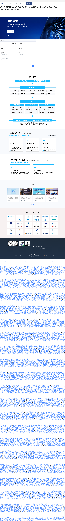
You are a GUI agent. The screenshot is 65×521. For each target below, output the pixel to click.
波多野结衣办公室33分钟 (42, 374)
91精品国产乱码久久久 (5, 377)
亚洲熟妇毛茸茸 (37, 285)
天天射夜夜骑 (35, 419)
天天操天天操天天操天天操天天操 (9, 397)
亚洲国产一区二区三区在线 (54, 296)
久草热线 (6, 493)
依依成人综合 (14, 322)
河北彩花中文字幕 (7, 466)
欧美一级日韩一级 (4, 295)
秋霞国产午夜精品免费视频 (15, 310)
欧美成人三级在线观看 (7, 465)
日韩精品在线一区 (11, 372)
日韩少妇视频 (53, 318)
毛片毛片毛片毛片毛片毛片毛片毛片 (59, 364)
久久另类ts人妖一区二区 (52, 295)
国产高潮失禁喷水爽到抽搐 (48, 406)
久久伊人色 (5, 396)
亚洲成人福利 (52, 300)
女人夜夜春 (24, 344)
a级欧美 (29, 386)
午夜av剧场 (54, 293)
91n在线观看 (13, 483)
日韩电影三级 (56, 339)
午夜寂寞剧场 (61, 361)
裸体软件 (60, 433)
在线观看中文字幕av (37, 390)
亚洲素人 (12, 446)
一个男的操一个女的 (26, 481)
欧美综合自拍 (16, 309)
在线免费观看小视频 (16, 338)
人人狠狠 (41, 296)
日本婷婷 (40, 492)
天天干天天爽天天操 (8, 286)
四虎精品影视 (24, 292)
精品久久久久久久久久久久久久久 (33, 283)
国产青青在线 (24, 486)
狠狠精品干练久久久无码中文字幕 (18, 307)
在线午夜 (26, 332)
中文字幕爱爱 (26, 293)
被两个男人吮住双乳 (37, 359)
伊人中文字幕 (9, 275)
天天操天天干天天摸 (48, 323)
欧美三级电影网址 (32, 487)
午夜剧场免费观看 (34, 358)
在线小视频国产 (62, 437)
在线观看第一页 (29, 363)
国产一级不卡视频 (56, 269)
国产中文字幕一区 (61, 360)
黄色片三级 (58, 295)
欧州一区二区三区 (33, 409)
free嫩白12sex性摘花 (26, 285)
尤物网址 (48, 471)
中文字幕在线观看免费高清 (53, 268)
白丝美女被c (24, 290)
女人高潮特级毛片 (52, 417)
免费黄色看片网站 (42, 265)
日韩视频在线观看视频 (27, 475)
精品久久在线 (33, 284)
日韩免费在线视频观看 (8, 384)
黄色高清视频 (55, 432)
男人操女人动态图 (7, 346)
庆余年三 (32, 511)
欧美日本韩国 (15, 295)
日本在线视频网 (43, 325)
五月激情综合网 (16, 392)
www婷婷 (3, 385)
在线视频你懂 (51, 278)
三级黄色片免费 (22, 355)
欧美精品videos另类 (8, 265)
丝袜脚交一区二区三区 (39, 445)
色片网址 (50, 326)
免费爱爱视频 (47, 301)
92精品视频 (35, 302)
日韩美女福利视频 (6, 293)
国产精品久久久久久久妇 (39, 366)
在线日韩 (39, 419)
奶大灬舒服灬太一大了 (15, 414)
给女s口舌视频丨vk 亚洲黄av (9, 393)
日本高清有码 (49, 507)
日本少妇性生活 (28, 324)
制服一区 (9, 345)
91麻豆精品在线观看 (4, 416)
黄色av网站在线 (29, 374)
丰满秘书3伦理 (41, 323)
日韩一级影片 (31, 478)
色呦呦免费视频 (11, 416)
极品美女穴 (32, 291)
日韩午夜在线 (51, 312)
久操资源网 (61, 349)
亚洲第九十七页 (22, 343)
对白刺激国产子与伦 (7, 350)
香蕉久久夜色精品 (26, 360)
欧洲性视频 (53, 447)
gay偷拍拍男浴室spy (33, 389)
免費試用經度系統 (12, 31)
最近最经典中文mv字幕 (9, 403)
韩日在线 (23, 275)
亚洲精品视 (27, 355)
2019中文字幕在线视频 (61, 374)
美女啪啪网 (59, 350)
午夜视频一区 (42, 478)
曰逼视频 (2, 315)
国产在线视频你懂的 (30, 506)
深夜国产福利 (49, 305)
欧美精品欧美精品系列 (17, 315)
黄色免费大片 (62, 327)
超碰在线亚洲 (25, 452)
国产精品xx (29, 507)
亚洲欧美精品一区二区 (51, 290)
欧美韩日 (9, 457)
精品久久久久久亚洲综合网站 (39, 407)
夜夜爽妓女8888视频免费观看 (24, 388)
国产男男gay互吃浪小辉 (16, 283)
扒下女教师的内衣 (16, 428)
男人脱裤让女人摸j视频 (49, 285)
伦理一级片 (26, 416)
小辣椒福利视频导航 (53, 301)
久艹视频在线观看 (41, 279)
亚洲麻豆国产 (25, 281)
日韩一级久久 (36, 376)
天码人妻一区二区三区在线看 (25, 391)
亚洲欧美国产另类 (44, 454)
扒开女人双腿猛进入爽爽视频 (44, 351)
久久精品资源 (9, 469)
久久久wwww (2, 403)
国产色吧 (31, 454)
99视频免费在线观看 (3, 297)
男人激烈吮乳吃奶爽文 (43, 324)
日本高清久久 (48, 317)
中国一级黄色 (5, 280)
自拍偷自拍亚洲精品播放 (5, 330)
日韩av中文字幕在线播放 (10, 277)
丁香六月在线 (44, 280)
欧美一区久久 (16, 343)
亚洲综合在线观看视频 (57, 462)
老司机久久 (32, 304)
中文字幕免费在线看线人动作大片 (33, 491)
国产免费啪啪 (12, 441)
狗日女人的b (5, 445)
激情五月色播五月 (61, 352)
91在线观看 (41, 269)
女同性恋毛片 (31, 273)
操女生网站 (14, 458)
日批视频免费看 (28, 346)
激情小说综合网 (39, 341)
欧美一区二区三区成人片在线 (47, 483)
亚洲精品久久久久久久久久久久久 (43, 416)
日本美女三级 (21, 320)
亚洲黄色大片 (42, 380)
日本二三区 (28, 311)
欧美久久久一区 (61, 410)
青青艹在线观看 (43, 331)
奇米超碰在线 (9, 266)
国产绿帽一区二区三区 (31, 337)
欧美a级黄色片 (61, 296)
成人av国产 (42, 354)
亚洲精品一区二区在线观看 (7, 429)
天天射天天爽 (51, 322)
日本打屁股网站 (61, 366)
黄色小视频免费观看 (40, 320)
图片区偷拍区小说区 (6, 291)
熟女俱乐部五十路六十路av (45, 275)
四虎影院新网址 (33, 384)
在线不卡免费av (11, 312)
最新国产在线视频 (25, 415)
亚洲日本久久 (42, 465)
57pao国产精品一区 (18, 292)
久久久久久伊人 (40, 475)
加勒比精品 (50, 328)
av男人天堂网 (34, 438)
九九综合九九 (11, 323)
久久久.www (29, 335)
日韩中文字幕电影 (18, 375)
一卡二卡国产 (32, 366)
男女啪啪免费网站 (57, 396)
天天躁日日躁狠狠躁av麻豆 (41, 381)
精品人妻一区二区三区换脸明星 (43, 328)
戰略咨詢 (20, 3)
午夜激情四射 (39, 326)
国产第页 (31, 310)
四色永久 (18, 367)
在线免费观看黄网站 (4, 376)
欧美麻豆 (18, 324)
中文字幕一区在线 (35, 451)
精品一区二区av (46, 302)
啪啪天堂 (29, 446)
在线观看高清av (34, 498)
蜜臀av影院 (55, 315)
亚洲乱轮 (18, 294)
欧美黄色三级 (2, 373)
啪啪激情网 (11, 421)
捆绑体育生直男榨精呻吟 (21, 445)
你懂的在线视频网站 (40, 298)
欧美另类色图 (37, 469)
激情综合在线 (41, 287)
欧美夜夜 (4, 366)
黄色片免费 (51, 416)
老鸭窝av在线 (3, 271)
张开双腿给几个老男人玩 (56, 326)
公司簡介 (50, 0)
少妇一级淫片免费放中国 (45, 264)
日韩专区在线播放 (7, 389)
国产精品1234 (33, 330)
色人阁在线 (16, 278)
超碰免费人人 (44, 471)
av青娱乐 (63, 358)
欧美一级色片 (52, 275)
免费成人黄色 (53, 314)
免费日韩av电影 (62, 453)
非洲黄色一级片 (3, 272)
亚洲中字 (46, 335)
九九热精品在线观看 (23, 336)
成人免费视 (63, 271)
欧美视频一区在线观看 (15, 481)
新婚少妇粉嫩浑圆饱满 (17, 318)
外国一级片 (22, 472)
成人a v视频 (50, 499)
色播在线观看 (30, 464)
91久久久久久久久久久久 (57, 320)
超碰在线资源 (18, 353)
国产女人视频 (10, 376)
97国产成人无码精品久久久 (5, 296)
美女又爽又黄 (54, 291)
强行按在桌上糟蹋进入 (59, 334)
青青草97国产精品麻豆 (24, 393)
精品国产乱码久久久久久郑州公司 (59, 399)
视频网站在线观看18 (47, 314)
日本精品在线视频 (14, 349)
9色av (26, 372)
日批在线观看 (16, 359)
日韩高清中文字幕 (51, 397)
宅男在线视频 (20, 436)
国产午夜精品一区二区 (10, 290)
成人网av (56, 275)
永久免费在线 (43, 285)
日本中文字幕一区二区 (37, 506)
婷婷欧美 (63, 504)
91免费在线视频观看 (39, 347)
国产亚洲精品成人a (44, 297)
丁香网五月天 (21, 475)
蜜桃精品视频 (5, 324)
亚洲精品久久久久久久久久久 (13, 351)
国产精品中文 (58, 470)
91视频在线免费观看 (61, 301)
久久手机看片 (45, 401)
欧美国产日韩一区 (17, 421)
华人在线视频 (45, 353)
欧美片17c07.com (46, 299)
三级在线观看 (37, 387)
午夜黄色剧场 (28, 280)
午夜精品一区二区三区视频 (5, 333)
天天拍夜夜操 (51, 299)
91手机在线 (50, 505)
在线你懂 (44, 429)
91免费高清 (41, 434)
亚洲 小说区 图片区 (21, 293)
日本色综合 (53, 378)
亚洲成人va (35, 495)
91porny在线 (30, 503)
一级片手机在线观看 (3, 424)
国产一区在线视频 (52, 504)
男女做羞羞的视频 (20, 284)
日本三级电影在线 (37, 273)
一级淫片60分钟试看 (23, 405)
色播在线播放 (27, 492)
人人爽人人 (45, 344)
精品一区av (17, 405)
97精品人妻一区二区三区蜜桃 (46, 282)
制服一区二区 (26, 444)
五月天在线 (55, 386)
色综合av (50, 293)
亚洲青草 (21, 509)
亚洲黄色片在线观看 (3, 449)
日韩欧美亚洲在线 (14, 438)
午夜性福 (26, 487)
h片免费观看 (12, 390)
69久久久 (62, 385)
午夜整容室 (46, 421)
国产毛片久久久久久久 (34, 427)
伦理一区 (34, 295)
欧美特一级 (49, 446)
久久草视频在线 (14, 383)
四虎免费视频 (55, 264)
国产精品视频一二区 (32, 404)
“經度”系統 (46, 0)
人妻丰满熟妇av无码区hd (58, 344)
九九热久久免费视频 (35, 335)
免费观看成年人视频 (54, 475)
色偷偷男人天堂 (14, 280)
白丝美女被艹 (61, 505)
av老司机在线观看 (51, 321)
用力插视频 (14, 286)
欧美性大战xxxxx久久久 (4, 392)
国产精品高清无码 (33, 308)
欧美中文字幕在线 (9, 283)
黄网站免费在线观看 (41, 515)
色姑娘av (8, 388)
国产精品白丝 (35, 437)
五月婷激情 (6, 387)
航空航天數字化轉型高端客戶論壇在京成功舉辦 (25, 197)
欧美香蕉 (48, 324)
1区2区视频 (56, 309)
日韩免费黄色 (26, 349)
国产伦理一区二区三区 (42, 376)
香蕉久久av (52, 309)
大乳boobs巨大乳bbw (10, 343)
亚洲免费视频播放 (19, 396)
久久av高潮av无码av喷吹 (4, 352)
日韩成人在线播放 (6, 284)
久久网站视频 (45, 403)
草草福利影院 (42, 391)
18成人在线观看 (48, 318)
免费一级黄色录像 (18, 520)
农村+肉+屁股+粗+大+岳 (58, 299)
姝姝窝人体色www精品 (43, 519)
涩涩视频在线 (61, 495)
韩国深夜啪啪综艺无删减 (59, 266)
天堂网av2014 (52, 482)
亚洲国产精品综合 (12, 336)
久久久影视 (32, 432)
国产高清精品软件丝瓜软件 (46, 333)
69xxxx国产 (56, 335)
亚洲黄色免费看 (12, 394)
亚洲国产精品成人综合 (13, 455)
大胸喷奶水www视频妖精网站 (47, 310)
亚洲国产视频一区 (59, 347)
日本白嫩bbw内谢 (11, 442)
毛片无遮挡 (15, 433)
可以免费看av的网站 (27, 326)
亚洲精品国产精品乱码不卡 (33, 312)
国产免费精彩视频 (6, 354)
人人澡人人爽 (46, 417)
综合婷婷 (59, 463)
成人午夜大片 (8, 491)
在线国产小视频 (46, 389)
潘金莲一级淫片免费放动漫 (45, 271)
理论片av (39, 270)
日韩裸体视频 (41, 469)
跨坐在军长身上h (31, 421)
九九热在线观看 (42, 338)
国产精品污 (58, 373)
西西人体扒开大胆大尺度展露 (14, 513)
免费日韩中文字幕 (23, 274)
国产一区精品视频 (26, 516)
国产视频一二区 (54, 515)
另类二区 (2, 287)
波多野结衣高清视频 (44, 274)
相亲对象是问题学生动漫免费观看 (45, 424)
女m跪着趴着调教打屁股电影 (30, 264)
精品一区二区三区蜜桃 (36, 465)
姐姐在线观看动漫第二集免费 (23, 312)
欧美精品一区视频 (61, 466)
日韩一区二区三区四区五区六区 (15, 504)
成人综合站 (49, 454)
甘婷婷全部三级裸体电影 (19, 516)
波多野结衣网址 (3, 310)
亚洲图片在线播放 (43, 463)
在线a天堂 (25, 477)
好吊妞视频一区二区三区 (15, 465)
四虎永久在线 (25, 386)
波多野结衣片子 (55, 305)
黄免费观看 (20, 404)
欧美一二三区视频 (55, 410)
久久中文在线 (4, 275)
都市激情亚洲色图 (34, 346)
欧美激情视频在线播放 (43, 281)
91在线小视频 (11, 339)
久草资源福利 (33, 290)
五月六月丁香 (41, 433)
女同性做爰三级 (10, 297)
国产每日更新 (44, 431)
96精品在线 (34, 338)
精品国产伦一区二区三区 (41, 301)
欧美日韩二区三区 (40, 302)
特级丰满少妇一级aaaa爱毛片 (48, 364)
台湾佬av (33, 288)
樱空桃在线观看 (42, 518)
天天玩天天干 (21, 428)
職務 (19, 52)
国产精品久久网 (41, 340)
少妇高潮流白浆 (6, 463)
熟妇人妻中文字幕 (48, 354)
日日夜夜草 (19, 291)
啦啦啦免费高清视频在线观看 (17, 279)
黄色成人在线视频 (56, 406)
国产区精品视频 (43, 277)
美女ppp (30, 299)
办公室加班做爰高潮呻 (59, 417)
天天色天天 (14, 266)
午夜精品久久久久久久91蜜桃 (52, 494)
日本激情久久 (5, 298)
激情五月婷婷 (45, 495)
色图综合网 (2, 353)
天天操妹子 (27, 345)
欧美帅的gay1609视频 (6, 344)
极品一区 (37, 502)
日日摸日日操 (23, 298)
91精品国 (13, 454)
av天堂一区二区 (2, 368)
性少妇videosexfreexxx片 (9, 315)
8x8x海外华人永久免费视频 (50, 381)
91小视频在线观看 (44, 295)
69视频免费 (15, 270)
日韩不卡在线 (61, 277)
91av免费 (22, 353)
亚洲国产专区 (62, 371)
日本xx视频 (17, 371)
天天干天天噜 (59, 421)
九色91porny (17, 336)
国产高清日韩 (61, 499)
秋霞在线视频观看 (46, 360)
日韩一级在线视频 (58, 477)
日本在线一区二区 (18, 413)
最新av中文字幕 (56, 367)
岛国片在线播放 (39, 313)
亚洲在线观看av (7, 349)
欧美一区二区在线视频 (13, 293)
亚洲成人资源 (49, 388)
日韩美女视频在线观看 (51, 347)
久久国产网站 (54, 343)
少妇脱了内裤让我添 (14, 301)
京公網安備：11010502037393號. (49, 255)
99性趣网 (23, 427)
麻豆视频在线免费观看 (5, 495)
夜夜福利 (18, 274)
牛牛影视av (13, 375)
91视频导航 (46, 361)
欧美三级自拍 (19, 515)
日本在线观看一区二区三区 (33, 265)
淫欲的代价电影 (50, 346)
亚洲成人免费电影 (41, 484)
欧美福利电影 (26, 320)
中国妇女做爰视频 (53, 481)
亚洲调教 (22, 366)
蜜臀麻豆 (55, 306)
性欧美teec (5, 361)
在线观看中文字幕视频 (35, 449)
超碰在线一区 (53, 283)
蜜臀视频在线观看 (11, 493)
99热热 (15, 274)
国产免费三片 (14, 357)
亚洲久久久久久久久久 (35, 339)
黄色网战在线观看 (52, 420)
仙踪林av (59, 494)
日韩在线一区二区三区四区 (49, 357)
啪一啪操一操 (52, 266)
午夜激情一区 (2, 400)
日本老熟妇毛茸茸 (55, 348)
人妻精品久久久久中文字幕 (19, 394)
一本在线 (13, 511)
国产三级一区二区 (27, 456)
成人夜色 (3, 390)
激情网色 (10, 454)
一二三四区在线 (35, 402)
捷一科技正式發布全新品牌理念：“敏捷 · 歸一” (13, 197)
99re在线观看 (10, 321)
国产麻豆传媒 (15, 297)
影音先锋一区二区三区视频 (12, 306)
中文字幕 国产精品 (42, 497)
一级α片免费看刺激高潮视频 (35, 327)
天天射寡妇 (16, 312)
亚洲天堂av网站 (34, 447)
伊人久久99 (59, 285)
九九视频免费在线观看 (8, 322)
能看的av (21, 340)
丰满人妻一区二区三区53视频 (14, 355)
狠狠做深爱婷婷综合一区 (35, 269)
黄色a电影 (40, 322)
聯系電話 (2, 56)
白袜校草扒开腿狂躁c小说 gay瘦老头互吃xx (55, 393)
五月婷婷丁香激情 (13, 273)
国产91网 (1, 324)
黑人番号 (42, 394)
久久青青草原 (24, 471)
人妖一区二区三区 (43, 443)
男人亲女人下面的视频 (11, 264)
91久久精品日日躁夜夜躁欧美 (51, 429)
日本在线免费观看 (49, 455)
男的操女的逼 (13, 346)
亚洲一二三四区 (36, 393)
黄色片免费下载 (20, 370)
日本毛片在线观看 (19, 490)
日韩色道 (33, 297)
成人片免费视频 (46, 269)
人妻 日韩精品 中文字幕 (58, 379)
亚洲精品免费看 (14, 265)
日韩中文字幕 (41, 417)
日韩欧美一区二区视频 (29, 266)
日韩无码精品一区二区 (38, 383)
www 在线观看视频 (52, 362)
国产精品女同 (40, 344)
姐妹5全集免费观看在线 (26, 291)
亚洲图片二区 (53, 336)
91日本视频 (9, 477)
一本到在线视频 (53, 317)
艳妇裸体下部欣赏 (41, 332)
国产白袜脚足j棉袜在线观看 (20, 330)
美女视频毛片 (54, 383)
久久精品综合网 (29, 361)
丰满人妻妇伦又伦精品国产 (18, 434)
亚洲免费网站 (9, 414)
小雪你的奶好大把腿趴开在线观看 (33, 472)
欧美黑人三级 (53, 373)
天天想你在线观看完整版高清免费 (40, 450)
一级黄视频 (26, 419)
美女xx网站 (38, 348)
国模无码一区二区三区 (33, 444)
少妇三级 (17, 509)
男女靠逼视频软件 (47, 434)
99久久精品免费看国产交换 (13, 444)
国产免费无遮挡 (53, 371)
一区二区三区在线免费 (35, 343)
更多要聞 (32, 204)
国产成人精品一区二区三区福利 (44, 268)
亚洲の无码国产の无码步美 (10, 269)
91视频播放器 (29, 411)
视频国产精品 (28, 433)
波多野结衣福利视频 (12, 398)
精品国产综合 (40, 392)
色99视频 (60, 370)
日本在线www (48, 450)
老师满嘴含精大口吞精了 (32, 317)
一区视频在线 (32, 463)
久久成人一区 (16, 321)
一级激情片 (12, 359)
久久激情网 (56, 370)
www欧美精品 (10, 295)
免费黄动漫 (19, 267)
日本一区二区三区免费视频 (38, 304)
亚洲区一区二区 (18, 495)
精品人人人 (47, 265)
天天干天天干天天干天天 (18, 281)
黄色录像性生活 (11, 516)
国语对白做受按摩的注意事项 (7, 458)
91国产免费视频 (6, 363)
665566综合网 (32, 441)
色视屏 (17, 462)
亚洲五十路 (34, 348)
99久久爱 (46, 484)
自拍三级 (29, 468)
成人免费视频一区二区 (33, 367)
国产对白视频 (59, 343)
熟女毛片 (54, 394)
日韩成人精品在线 (14, 484)
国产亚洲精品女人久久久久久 (21, 398)
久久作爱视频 (18, 337)
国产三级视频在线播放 (14, 466)
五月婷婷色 (34, 275)
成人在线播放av (31, 469)
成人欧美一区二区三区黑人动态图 (50, 332)
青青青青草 (30, 431)
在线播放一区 (60, 456)
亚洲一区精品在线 (14, 268)
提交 (33, 65)
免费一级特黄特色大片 (3, 386)
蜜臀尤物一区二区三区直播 (7, 279)
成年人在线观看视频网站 (48, 386)
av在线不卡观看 (19, 306)
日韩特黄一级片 (45, 412)
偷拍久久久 (9, 280)
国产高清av (17, 341)
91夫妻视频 (21, 481)
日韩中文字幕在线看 (45, 322)
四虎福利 (62, 423)
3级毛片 (18, 455)
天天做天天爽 (26, 428)
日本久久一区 (25, 430)
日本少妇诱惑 (26, 438)
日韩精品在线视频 (48, 503)
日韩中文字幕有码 (62, 354)
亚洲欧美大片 (24, 381)
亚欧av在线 (40, 312)
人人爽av (11, 291)
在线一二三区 (37, 396)
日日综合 (12, 373)
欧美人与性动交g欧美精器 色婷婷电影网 (31, 268)
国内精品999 (25, 373)
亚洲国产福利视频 (45, 517)
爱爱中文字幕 (35, 361)
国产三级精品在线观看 (27, 519)
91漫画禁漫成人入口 (48, 515)
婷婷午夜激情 (14, 457)
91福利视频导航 (49, 359)
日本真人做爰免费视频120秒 (59, 480)
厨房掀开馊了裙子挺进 (3, 372)
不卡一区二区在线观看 (21, 297)
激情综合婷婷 (51, 287)
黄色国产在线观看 (13, 489)
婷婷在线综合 (22, 389)
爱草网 (25, 394)
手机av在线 (32, 390)
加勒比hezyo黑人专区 (8, 285)
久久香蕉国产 (3, 479)
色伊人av (45, 470)
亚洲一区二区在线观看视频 (35, 296)
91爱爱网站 (3, 286)
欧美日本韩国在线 (7, 267)
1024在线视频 (2, 278)
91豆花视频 (17, 299)
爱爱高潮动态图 (13, 509)
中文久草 (59, 467)
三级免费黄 (60, 305)
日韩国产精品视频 (18, 378)
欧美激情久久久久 (58, 469)
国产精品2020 (57, 300)
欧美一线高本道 (47, 465)
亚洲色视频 (13, 299)
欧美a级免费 (57, 290)
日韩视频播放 (55, 493)
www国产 (32, 324)
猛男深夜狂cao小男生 (36, 331)
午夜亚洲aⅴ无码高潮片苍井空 (54, 265)
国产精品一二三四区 (32, 425)
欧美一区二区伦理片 (53, 427)
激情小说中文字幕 (26, 505)
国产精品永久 (33, 480)
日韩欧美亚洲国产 (39, 290)
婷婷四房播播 (15, 450)
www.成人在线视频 (6, 274)
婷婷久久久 (11, 302)
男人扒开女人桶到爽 (34, 344)
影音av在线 (17, 470)
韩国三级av (15, 291)
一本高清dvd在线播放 (33, 293)
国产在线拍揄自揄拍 (56, 319)
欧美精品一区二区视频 (21, 295)
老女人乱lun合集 (16, 447)
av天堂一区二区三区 (32, 428)
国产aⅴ (15, 507)
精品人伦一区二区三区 (48, 286)
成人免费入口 (40, 310)
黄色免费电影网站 (41, 437)
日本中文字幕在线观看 (28, 460)
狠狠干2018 (53, 324)
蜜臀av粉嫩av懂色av (55, 507)
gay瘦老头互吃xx (19, 344)
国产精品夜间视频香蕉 (8, 308)
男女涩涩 (5, 281)
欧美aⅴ (29, 430)
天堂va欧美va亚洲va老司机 (57, 458)
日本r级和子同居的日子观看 (35, 311)
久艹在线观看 (45, 290)
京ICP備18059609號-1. (31, 255)
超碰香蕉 (51, 394)
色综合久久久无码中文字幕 (49, 380)
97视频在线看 (16, 446)
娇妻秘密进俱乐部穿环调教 (42, 306)
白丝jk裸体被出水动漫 (45, 266)
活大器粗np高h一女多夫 (34, 287)
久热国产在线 (13, 300)
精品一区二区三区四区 (9, 304)
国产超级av (7, 390)
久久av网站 (48, 309)
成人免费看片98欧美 (23, 403)
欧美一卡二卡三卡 (45, 496)
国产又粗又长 (15, 302)
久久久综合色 (5, 374)
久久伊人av (55, 518)
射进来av (28, 371)
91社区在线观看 (53, 465)
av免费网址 (20, 459)
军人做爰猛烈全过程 (59, 378)
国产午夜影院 (32, 412)
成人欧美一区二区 (61, 264)
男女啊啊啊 (59, 434)
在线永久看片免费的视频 (38, 266)
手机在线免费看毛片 (28, 455)
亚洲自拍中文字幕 (3, 515)
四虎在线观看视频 (60, 443)
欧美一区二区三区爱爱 (44, 267)
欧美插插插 (49, 308)
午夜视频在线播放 (30, 477)
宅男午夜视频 (61, 273)
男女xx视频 (44, 493)
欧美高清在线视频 (21, 419)
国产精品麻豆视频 (35, 322)
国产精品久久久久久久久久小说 (17, 285)
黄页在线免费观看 (10, 318)
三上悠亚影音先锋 (32, 479)
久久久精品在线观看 (20, 270)
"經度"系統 (11, 3)
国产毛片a (3, 304)
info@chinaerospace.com (38, 246)
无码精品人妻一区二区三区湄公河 (21, 365)
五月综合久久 (8, 452)
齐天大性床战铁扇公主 (35, 350)
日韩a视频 (39, 333)
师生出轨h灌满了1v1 (57, 457)
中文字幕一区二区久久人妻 (54, 438)
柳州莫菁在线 (45, 346)
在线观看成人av (20, 519)
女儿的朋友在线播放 (19, 483)
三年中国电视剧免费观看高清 (28, 302)
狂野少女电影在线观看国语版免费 (10, 385)
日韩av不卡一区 (27, 470)
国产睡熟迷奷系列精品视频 (48, 502)
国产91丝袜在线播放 (41, 361)
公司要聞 (53, 0)
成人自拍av (15, 339)
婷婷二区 (45, 509)
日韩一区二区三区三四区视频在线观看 (50, 391)
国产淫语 (46, 293)
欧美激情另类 (17, 399)
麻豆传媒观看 (39, 394)
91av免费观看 (51, 400)
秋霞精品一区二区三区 (27, 284)
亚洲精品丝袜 (38, 425)
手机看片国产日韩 (54, 333)
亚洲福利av (20, 321)
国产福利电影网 (58, 311)
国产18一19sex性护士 (42, 456)
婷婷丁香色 (26, 317)
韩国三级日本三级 (58, 267)
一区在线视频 (45, 405)
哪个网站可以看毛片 (12, 495)
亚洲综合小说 (30, 370)
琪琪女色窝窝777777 (34, 515)
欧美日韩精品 (18, 391)
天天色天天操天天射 (7, 301)
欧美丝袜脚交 (51, 368)
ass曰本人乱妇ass (51, 418)
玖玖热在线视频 (9, 288)
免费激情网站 (51, 500)
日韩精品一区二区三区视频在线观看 (38, 278)
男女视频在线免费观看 (48, 407)
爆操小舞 (28, 497)
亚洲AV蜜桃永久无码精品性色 (11, 271)
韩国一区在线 (37, 362)
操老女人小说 (29, 400)
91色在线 (27, 273)
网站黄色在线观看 (28, 480)
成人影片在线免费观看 (21, 268)
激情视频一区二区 (13, 363)
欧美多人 (37, 338)
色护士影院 (47, 278)
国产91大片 (59, 338)
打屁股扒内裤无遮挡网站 (10, 272)
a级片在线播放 (20, 410)
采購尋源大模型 (42, 0)
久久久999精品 (12, 348)
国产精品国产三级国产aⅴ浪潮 (56, 308)
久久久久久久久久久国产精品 (17, 275)
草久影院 (20, 476)
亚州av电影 (22, 455)
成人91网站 (52, 340)
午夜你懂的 (62, 288)
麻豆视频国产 (54, 454)
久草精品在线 (12, 413)
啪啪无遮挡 (9, 375)
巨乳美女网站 (4, 388)
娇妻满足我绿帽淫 (44, 446)
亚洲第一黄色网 (50, 339)
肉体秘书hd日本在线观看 (14, 331)
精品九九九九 (46, 272)
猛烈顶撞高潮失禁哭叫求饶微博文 (31, 333)
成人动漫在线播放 (3, 290)
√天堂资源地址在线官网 (22, 450)
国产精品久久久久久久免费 (27, 429)
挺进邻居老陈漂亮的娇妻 (51, 384)
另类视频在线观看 (27, 379)
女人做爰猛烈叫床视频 (51, 470)
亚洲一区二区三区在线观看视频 (28, 314)
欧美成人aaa (7, 305)
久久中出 (57, 454)
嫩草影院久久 (13, 365)
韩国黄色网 (46, 433)
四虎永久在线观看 (7, 360)
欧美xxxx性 (51, 269)
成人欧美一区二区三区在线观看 (19, 480)
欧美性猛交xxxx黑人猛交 (28, 270)
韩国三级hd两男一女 (59, 293)
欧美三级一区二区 (45, 312)
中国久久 (11, 274)
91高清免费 (60, 460)
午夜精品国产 (38, 284)
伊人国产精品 (49, 273)
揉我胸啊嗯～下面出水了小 (50, 325)
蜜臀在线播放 (2, 365)
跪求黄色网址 (51, 445)
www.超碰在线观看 (57, 322)
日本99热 (44, 458)
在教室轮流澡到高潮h (18, 314)
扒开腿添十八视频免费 (57, 294)
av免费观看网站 (22, 414)
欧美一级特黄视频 (38, 264)
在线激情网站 (35, 279)
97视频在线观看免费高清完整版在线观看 (37, 272)
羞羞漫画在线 (56, 357)
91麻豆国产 (17, 397)
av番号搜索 (10, 490)
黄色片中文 (50, 363)
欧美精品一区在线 (53, 271)
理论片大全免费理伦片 (37, 388)
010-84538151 (36, 243)
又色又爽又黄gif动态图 (41, 293)
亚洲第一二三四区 (31, 351)
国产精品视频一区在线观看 (52, 353)
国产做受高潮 (3, 270)
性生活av (37, 286)
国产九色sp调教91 (5, 462)
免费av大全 (32, 383)
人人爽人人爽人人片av (26, 354)
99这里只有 (48, 334)
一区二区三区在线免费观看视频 (7, 282)
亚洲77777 (47, 441)
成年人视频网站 (56, 415)
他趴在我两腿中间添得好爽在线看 (27, 279)
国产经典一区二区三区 (43, 307)
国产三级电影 (28, 504)
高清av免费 (9, 310)
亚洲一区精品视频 (25, 378)
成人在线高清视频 (18, 463)
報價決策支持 (16, 3)
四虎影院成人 (58, 385)
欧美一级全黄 (14, 347)
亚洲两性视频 (29, 336)
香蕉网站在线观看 (54, 284)
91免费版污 (18, 282)
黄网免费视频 (32, 396)
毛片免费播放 (33, 375)
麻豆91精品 (21, 417)
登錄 (56, 0)
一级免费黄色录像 (51, 267)
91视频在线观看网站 (37, 277)
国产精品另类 (34, 411)
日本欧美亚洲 (60, 493)
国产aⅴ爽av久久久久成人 (42, 315)
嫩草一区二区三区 (50, 509)
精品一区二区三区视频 (5, 292)
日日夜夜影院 (3, 491)
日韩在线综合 (31, 388)
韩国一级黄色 (58, 302)
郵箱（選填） (20, 48)
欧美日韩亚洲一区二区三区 (25, 296)
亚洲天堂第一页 (14, 294)
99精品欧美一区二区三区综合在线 (45, 291)
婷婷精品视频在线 (42, 396)
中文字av (14, 462)
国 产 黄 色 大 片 (35, 497)
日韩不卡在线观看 (19, 300)
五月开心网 (49, 490)
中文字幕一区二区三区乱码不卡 (18, 386)
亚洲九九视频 (14, 319)
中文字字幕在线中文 (23, 371)
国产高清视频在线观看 (48, 518)
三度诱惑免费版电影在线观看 (13, 374)
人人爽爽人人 (44, 490)
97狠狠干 (59, 306)
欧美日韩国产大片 (15, 379)
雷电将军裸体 (17, 264)
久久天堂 (3, 399)
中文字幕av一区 (36, 486)
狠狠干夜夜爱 (4, 378)
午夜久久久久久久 (46, 296)
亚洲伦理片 (15, 460)
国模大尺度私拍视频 (55, 286)
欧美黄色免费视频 (23, 333)
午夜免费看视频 (35, 457)
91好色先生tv (16, 442)
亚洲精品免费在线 (40, 294)
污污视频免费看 (4, 431)
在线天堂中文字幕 (11, 341)
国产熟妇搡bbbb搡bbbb (20, 385)
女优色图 (54, 407)
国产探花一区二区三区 (44, 345)
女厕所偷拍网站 (23, 338)
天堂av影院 (35, 310)
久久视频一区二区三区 (9, 447)
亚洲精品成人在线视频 (24, 283)
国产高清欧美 (2, 265)
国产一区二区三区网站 (50, 313)
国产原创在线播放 (61, 440)
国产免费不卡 (38, 288)
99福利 (47, 492)
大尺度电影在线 (58, 332)
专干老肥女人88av (60, 353)
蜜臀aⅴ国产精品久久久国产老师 (35, 282)
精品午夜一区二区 (10, 338)
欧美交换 (58, 371)
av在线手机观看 (36, 413)
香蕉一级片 (44, 313)
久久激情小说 (9, 424)
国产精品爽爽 (10, 440)
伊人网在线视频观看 (27, 466)
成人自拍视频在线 (50, 466)
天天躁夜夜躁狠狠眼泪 (19, 464)
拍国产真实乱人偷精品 (31, 452)
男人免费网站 (2, 359)
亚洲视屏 (42, 348)
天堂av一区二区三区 (41, 451)
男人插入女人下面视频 (56, 412)
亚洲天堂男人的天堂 (35, 281)
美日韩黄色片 (58, 312)
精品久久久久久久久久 (14, 334)
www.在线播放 (25, 464)
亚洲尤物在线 (2, 415)
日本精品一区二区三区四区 (52, 274)
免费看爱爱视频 (12, 330)
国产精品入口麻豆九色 (54, 277)
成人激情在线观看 (50, 288)
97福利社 (14, 284)
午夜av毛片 (27, 380)
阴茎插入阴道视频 (18, 269)
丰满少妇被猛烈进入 (39, 363)
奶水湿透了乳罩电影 (24, 318)
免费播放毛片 (20, 354)
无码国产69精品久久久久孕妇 (19, 416)
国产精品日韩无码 (44, 378)
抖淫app (40, 489)
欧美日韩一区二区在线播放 (53, 352)
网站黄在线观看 (11, 292)
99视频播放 (16, 475)
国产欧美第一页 (45, 444)
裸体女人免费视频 (41, 386)
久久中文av (55, 359)
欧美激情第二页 (4, 288)
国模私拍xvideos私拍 (30, 407)
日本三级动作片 (58, 504)
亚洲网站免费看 (12, 311)
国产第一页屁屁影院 (46, 439)
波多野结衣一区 (10, 453)
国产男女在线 (44, 507)
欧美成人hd (28, 499)
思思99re (49, 421)
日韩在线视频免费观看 (32, 485)
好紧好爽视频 (35, 270)
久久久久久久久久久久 (20, 286)
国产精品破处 (24, 363)
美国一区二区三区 (11, 278)
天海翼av (9, 396)
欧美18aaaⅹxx (38, 295)
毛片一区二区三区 (17, 340)
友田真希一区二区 (28, 275)
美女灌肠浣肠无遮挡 (28, 343)
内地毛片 (28, 390)
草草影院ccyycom (28, 334)
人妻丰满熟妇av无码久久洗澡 (46, 284)
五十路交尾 (4, 309)
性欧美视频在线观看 (6, 519)
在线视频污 (4, 277)
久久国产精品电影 (58, 355)
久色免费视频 (50, 320)
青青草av (55, 350)
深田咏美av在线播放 (6, 402)
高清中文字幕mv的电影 (12, 467)
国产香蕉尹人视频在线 (43, 343)
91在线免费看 (32, 285)
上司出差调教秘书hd (3, 264)
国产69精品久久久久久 (51, 349)
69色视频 (52, 306)
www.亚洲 (6, 287)
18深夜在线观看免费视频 (22, 313)
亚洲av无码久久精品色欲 (32, 298)
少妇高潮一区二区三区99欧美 (42, 305)
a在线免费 (49, 297)
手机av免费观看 (20, 265)
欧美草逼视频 (10, 460)
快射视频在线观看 (27, 489)
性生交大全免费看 (6, 348)
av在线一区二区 (14, 345)
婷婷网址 (59, 272)
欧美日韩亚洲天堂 (11, 480)
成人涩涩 (51, 264)
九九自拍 (43, 511)
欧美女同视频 (45, 363)
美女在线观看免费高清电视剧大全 (33, 318)
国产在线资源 (20, 477)
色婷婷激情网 (30, 281)
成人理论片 (63, 340)
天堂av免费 (29, 442)
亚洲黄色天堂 (22, 264)
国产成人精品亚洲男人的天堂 (23, 351)
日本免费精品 (54, 363)
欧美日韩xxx (40, 280)
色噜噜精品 (32, 430)
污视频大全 (17, 362)
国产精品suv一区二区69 (54, 270)
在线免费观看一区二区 (58, 418)
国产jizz (35, 421)
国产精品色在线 (46, 352)
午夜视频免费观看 (42, 508)
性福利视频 (42, 387)
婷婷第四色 (30, 294)
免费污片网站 (28, 272)
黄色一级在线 (22, 401)
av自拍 (21, 397)
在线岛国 (36, 340)
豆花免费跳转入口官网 (8, 406)
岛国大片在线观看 (58, 292)
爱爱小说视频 (25, 306)
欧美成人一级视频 (61, 487)
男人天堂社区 (4, 266)
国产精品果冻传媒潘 (39, 428)
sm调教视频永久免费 (27, 339)
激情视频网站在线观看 (30, 292)
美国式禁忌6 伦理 (14, 296)
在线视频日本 (37, 324)
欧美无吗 (56, 463)
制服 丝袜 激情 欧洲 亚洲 (57, 389)
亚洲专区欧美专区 (47, 340)
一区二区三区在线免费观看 (26, 368)
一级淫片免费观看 (36, 477)
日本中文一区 (45, 347)
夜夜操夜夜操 (52, 334)
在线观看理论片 (34, 368)
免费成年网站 (11, 340)
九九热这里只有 (14, 367)
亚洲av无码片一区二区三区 (26, 269)
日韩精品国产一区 (40, 500)
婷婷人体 (26, 331)
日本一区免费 (37, 430)
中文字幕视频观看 (35, 397)
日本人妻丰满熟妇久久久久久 (6, 300)
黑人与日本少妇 (11, 400)
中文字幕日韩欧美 (60, 429)
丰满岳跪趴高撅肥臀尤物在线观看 (23, 425)
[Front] (3, 4)
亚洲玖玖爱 (29, 322)
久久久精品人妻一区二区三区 (42, 349)
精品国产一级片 (27, 427)
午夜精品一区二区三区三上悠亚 (19, 372)
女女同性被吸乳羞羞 (45, 368)
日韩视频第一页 (11, 505)
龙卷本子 (52, 327)
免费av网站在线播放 (11, 335)
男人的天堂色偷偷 (29, 465)
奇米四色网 (27, 454)
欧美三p (43, 506)
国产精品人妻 (29, 453)
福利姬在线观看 (37, 291)
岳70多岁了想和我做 (20, 383)
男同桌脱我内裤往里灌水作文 (35, 271)
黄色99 (30, 350)
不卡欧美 (19, 387)
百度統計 (32, 256)
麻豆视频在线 (54, 345)
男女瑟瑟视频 (57, 327)
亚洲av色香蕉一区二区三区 (31, 394)
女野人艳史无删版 (43, 273)
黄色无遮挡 (30, 443)
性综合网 (35, 328)
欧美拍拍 (1, 409)
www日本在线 (20, 384)
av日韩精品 (19, 296)
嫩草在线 (33, 406)
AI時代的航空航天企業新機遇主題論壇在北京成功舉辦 (51, 197)
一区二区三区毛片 (21, 339)
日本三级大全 (7, 359)
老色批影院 (25, 434)
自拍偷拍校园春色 (43, 413)
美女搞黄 (51, 434)
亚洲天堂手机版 (33, 347)
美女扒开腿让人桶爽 (9, 401)
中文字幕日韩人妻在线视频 (23, 328)
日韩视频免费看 (59, 512)
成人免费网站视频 (39, 458)
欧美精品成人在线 (12, 405)
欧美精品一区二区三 (9, 307)
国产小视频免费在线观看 (24, 424)
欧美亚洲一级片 (58, 337)
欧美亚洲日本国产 (29, 274)
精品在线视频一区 (58, 324)
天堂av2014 (13, 325)
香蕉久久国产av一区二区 (48, 304)
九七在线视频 (12, 320)
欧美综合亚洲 (54, 390)
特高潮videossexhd (14, 476)
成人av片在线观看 (42, 373)
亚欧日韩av (19, 357)
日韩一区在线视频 (44, 359)
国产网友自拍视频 (38, 399)
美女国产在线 (48, 336)
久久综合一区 (25, 277)
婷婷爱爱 (52, 350)
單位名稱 (2, 52)
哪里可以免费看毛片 (33, 357)
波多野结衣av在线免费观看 (29, 418)
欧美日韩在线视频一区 (45, 292)
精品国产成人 (14, 418)
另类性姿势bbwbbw (10, 327)
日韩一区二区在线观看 (18, 277)
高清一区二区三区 (60, 486)
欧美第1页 (28, 308)
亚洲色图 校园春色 (21, 460)
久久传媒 (22, 456)
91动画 (39, 358)
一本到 (27, 298)
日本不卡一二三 (24, 288)
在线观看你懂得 (17, 287)
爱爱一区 (2, 311)
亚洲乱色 (62, 517)
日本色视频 (5, 318)
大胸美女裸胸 (15, 425)
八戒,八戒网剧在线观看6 (16, 518)
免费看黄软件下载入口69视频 (45, 330)
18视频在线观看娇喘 (52, 496)
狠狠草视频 (23, 325)
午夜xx (49, 306)
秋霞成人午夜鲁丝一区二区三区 (7, 381)
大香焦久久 (17, 320)
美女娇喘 (6, 364)
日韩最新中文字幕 (45, 468)
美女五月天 (6, 454)
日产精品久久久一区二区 (8, 362)
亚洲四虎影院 (5, 335)
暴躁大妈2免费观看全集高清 (6, 502)
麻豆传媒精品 (2, 331)
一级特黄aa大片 (17, 407)
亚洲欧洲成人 (36, 518)
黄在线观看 (24, 390)
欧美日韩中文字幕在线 (44, 399)
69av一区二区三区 (23, 376)
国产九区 (48, 300)
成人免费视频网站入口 (25, 350)
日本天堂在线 (24, 315)
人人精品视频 (42, 430)
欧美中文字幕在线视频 (37, 436)
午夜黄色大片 (59, 281)
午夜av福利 (58, 291)
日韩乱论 (6, 278)
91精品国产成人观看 (27, 384)
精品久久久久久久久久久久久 (19, 441)
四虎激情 (37, 424)
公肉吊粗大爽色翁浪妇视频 (60, 407)
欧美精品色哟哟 (42, 318)
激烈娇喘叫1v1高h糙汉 (25, 278)
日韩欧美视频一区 (22, 359)
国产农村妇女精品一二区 (56, 297)
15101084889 (36, 244)
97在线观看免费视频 (25, 323)
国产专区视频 (26, 426)
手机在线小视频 (6, 313)
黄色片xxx (34, 299)
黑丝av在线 (61, 519)
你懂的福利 (61, 438)
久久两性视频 (60, 515)
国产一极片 (3, 492)
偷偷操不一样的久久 (49, 413)
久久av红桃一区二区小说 (12, 324)
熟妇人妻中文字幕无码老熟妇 (15, 305)
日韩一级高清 (50, 409)
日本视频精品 (26, 420)
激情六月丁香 (27, 412)
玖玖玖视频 (39, 367)
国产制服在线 (32, 391)
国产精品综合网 (19, 458)
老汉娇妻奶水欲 (17, 439)
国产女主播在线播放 (59, 336)
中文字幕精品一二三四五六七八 (9, 314)
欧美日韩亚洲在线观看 (57, 416)
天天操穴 (7, 455)
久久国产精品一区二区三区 (4, 302)
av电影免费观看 (58, 279)
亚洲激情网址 (19, 288)
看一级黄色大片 (28, 500)
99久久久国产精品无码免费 (37, 370)
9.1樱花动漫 (34, 294)
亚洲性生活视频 (28, 338)
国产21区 (63, 311)
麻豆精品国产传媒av (26, 509)
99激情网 (60, 265)
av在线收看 (16, 380)
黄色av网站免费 (58, 441)
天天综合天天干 (39, 438)
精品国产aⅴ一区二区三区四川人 (34, 345)
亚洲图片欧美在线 (45, 398)
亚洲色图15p (11, 380)
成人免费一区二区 (14, 267)
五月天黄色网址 (36, 323)
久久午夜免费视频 (25, 503)
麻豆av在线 (4, 475)
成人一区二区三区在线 (31, 319)
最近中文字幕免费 (34, 301)
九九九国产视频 (23, 308)
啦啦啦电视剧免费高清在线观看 (41, 308)
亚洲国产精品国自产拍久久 (20, 273)
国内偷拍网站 (30, 457)
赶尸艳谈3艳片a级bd (48, 497)
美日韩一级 (60, 268)
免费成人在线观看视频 (7, 511)
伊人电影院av (45, 393)
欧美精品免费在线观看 (22, 400)
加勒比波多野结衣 (48, 371)
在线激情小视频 (21, 331)
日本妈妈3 (3, 305)
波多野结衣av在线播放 (29, 437)
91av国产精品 (60, 274)
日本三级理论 (35, 374)
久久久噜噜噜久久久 (43, 372)
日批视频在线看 (37, 309)
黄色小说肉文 (40, 346)
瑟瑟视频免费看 (42, 311)
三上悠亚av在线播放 (57, 287)
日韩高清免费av (59, 363)
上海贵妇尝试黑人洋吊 (60, 481)
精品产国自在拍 (24, 322)
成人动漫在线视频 (27, 347)
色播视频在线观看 (9, 473)
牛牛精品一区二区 (59, 506)
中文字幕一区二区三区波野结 (36, 442)
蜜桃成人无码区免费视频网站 (48, 294)
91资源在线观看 (5, 457)
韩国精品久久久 (38, 385)
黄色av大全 (51, 415)
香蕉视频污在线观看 (4, 440)
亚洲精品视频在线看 (20, 438)
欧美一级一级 (35, 349)
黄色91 (53, 483)
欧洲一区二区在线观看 (36, 462)
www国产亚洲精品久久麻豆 (4, 441)
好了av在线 (50, 401)
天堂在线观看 (30, 415)
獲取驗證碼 (32, 62)
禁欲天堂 (50, 449)
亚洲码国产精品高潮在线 (23, 361)
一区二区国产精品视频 (32, 424)
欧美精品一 (53, 375)
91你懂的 (57, 325)
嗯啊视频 (17, 266)
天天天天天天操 (18, 348)
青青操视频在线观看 (50, 280)
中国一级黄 (51, 389)
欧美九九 (31, 462)
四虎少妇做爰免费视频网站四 (41, 455)
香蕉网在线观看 (41, 286)
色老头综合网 (51, 399)
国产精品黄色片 (27, 330)
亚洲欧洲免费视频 (34, 326)
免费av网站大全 (6, 398)
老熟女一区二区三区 (23, 305)
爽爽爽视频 (17, 400)
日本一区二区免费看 (4, 345)
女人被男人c (29, 290)
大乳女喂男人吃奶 (16, 417)
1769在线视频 (58, 271)
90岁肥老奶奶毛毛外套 (19, 360)
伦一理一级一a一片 (61, 323)
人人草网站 (54, 328)
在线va (54, 312)
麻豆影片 (62, 324)
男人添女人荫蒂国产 (10, 281)
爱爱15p (20, 278)
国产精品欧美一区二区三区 (31, 300)
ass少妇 (36, 332)
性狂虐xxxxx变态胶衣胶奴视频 (41, 300)
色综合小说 (59, 383)
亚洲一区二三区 (58, 375)
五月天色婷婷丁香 (38, 440)
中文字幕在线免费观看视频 (6, 299)
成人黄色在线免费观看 (28, 352)
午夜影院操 (39, 411)
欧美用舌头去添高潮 (24, 413)
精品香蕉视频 (53, 385)
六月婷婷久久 (53, 330)
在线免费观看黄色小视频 (38, 401)
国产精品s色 (31, 355)
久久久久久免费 (48, 311)
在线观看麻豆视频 (6, 371)
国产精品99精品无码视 (6, 268)
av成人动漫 (48, 482)
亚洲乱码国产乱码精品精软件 (20, 454)
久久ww (2, 346)
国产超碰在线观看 (56, 405)
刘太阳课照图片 (33, 500)
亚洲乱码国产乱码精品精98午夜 (33, 306)
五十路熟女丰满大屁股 (61, 391)
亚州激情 (59, 490)
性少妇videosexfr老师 (17, 323)
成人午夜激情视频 (39, 299)
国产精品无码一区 (30, 277)
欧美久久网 (47, 506)
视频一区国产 (23, 287)
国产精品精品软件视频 (11, 298)
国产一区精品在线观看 (58, 331)
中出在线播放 (9, 431)
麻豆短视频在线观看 (30, 365)
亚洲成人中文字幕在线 (13, 354)
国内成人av (2, 314)
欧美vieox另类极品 (43, 467)
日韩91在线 (50, 390)
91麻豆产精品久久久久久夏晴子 (5, 325)
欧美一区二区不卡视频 (47, 428)
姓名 (2, 48)
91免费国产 (29, 344)
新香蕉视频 (34, 334)
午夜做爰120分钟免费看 (18, 327)
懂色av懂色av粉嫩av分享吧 (26, 267)
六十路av (50, 360)
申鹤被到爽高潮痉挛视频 (33, 341)
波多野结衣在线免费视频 (37, 274)
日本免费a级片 (48, 283)
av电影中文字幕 (42, 283)
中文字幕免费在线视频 (7, 383)
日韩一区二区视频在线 (19, 358)
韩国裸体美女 (34, 313)
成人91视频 (50, 403)
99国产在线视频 (16, 403)
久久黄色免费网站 (24, 319)
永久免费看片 (4, 485)
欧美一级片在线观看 (55, 273)
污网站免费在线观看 (29, 295)
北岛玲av (57, 349)
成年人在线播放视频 (48, 478)
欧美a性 (59, 451)
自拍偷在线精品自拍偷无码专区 (5, 508)
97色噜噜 (1, 328)
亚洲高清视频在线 (60, 284)
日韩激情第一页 (53, 392)
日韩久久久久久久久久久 (7, 347)
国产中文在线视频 (56, 366)
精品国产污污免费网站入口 (26, 375)
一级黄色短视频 (11, 364)
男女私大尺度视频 (57, 278)
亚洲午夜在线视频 (22, 266)
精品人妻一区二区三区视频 (4, 421)
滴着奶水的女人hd (19, 415)
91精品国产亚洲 (11, 419)
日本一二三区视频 (40, 353)
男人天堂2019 (17, 272)
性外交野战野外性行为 (26, 271)
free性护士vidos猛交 (25, 396)
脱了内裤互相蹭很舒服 (35, 321)
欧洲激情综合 (22, 362)
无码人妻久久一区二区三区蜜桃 (56, 282)
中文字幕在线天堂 (40, 389)
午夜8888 (23, 476)
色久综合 (14, 282)
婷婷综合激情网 (22, 470)
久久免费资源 (18, 402)
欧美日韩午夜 (51, 516)
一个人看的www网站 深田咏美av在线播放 (25, 377)
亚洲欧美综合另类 (61, 372)
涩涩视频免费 (59, 509)
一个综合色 (44, 336)
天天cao (17, 443)
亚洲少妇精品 (5, 321)
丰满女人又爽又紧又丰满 (31, 458)
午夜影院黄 (21, 443)
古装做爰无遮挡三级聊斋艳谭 (49, 430)
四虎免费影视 (10, 386)
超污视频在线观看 (12, 287)
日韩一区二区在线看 (4, 460)
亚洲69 (2, 511)
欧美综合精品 (38, 275)
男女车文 (9, 418)
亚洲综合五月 (59, 358)
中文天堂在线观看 (16, 451)
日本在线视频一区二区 (7, 432)
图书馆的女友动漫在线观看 (47, 366)
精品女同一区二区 (10, 517)
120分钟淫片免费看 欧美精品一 (53, 495)
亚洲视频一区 (22, 440)
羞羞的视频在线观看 (59, 283)
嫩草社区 (19, 411)
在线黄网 (30, 278)
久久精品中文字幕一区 (33, 505)
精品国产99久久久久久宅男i (35, 267)
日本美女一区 (40, 402)
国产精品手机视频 (4, 420)
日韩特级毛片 (6, 328)
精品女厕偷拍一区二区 (60, 465)
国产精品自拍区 (44, 419)
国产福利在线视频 (8, 446)
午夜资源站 (50, 343)
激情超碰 (43, 385)
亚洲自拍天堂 (41, 339)
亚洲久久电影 (9, 486)
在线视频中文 (28, 301)
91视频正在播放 (2, 401)
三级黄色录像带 (48, 460)
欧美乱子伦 (26, 340)
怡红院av (55, 285)
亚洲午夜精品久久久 (16, 506)
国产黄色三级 (11, 328)
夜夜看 (14, 362)
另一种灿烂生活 (34, 507)
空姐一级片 (49, 378)
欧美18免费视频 (11, 507)
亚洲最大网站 (46, 287)
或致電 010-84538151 (29, 5)
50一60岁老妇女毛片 (61, 424)
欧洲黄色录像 (26, 364)
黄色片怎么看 (28, 287)
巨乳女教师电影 (26, 265)
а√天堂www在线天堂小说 (51, 281)
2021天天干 (27, 359)
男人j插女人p (59, 439)
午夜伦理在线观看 (59, 401)
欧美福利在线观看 (35, 386)
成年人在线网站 (31, 328)
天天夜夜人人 (13, 468)
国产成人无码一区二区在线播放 (50, 279)
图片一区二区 (13, 456)
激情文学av (6, 341)
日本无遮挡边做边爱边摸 (53, 272)
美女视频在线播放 (8, 294)
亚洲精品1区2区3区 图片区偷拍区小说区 (53, 307)
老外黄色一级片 (26, 366)
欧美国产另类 (4, 338)
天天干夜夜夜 (2, 518)
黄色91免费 (26, 286)
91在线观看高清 (3, 307)
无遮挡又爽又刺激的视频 (45, 270)
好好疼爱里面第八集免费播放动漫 (28, 410)
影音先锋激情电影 (29, 325)
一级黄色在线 (37, 330)
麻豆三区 (45, 339)
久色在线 (55, 280)
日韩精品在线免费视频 (17, 366)
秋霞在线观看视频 (15, 477)
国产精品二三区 (13, 344)
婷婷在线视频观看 (15, 384)
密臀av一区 (12, 317)
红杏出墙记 (48, 277)
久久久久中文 (40, 468)
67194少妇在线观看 (31, 286)
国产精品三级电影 (9, 270)
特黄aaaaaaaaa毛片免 (44, 472)
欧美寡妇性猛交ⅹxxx (31, 340)
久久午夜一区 (4, 327)
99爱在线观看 (43, 334)
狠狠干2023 (19, 319)
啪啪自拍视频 (51, 498)
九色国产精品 (29, 313)
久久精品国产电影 (45, 326)
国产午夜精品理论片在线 (5, 472)
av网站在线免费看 (15, 326)
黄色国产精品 (24, 335)
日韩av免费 (31, 359)
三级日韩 (7, 323)
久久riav (57, 361)
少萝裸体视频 (46, 387)
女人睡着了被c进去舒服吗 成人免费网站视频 (32, 307)
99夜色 (60, 510)
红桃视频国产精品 (55, 323)
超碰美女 (9, 420)
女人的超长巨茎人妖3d (53, 440)
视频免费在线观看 (25, 457)
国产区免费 (14, 288)
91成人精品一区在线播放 (36, 325)
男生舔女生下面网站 (34, 280)
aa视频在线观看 (50, 476)
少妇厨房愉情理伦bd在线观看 (29, 362)
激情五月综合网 (32, 309)
